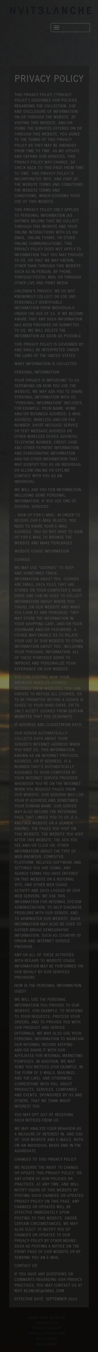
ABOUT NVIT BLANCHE (46, 1318)
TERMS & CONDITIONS (46, 1333)
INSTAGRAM (46, 1344)
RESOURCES (46, 1339)
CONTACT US (46, 1323)
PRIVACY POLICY (46, 1328)
